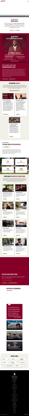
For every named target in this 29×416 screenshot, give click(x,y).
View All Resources (9, 290)
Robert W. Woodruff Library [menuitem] (14, 394)
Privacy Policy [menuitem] (14, 391)
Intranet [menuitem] (14, 411)
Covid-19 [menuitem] (14, 392)
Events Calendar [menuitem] (14, 407)
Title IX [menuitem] (14, 390)
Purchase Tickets (5, 114)
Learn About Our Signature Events (14, 90)
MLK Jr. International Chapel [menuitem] (14, 395)
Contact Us (14, 381)
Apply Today (11, 30)
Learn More (17, 114)
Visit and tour (17, 30)
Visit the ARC (18, 253)
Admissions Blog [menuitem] (14, 406)
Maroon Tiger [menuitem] (14, 409)
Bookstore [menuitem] (14, 408)
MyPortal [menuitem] (14, 410)
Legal (6, 414)
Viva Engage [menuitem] (14, 412)
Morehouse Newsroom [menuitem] (14, 405)
